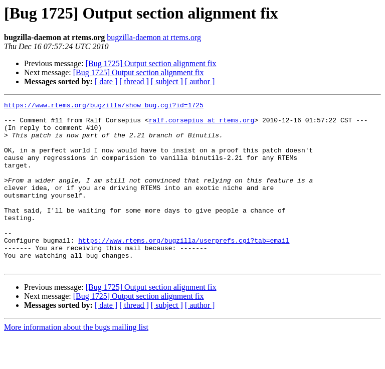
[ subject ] (167, 81)
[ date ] (106, 81)
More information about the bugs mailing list (76, 360)
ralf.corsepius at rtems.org (202, 124)
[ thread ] (134, 81)
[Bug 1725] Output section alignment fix (151, 63)
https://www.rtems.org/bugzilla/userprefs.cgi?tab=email (183, 268)
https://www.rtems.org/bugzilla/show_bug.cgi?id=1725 (104, 106)
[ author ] (200, 81)
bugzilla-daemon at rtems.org (154, 37)
